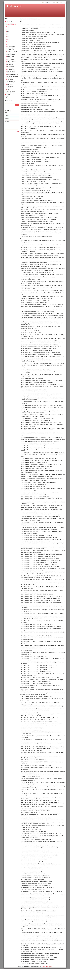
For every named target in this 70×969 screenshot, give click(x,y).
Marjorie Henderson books (12, 74)
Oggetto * (7, 118)
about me (8, 96)
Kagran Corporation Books (12, 67)
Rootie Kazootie (10, 79)
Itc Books (9, 62)
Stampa (62, 2)
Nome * (6, 112)
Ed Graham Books (10, 49)
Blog (7, 97)
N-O (8, 36)
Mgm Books (9, 77)
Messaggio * (7, 121)
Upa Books (9, 87)
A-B (7, 26)
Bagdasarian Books (11, 46)
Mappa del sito (52, 2)
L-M (7, 34)
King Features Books (11, 71)
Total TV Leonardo (10, 84)
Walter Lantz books (11, 89)
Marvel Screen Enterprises (12, 76)
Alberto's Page (23, 18)
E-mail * (6, 115)
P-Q (8, 37)
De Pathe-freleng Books (12, 51)
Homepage (45, 2)
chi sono (8, 94)
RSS (58, 2)
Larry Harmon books (11, 72)
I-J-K (8, 33)
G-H (8, 31)
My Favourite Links (10, 92)
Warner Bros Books (11, 91)
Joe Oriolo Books (10, 66)
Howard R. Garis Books (11, 61)
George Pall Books (11, 56)
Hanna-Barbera (10, 57)
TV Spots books (10, 86)
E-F (7, 29)
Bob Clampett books (11, 48)
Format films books (11, 54)
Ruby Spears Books (11, 81)
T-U (7, 41)
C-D (8, 28)
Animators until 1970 (10, 23)
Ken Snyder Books (10, 69)
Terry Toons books (10, 82)
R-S (7, 39)
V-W (8, 42)
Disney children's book (32, 18)
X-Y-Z (8, 44)
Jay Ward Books (10, 64)
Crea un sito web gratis (47, 966)
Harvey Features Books (11, 59)
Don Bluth (9, 53)
